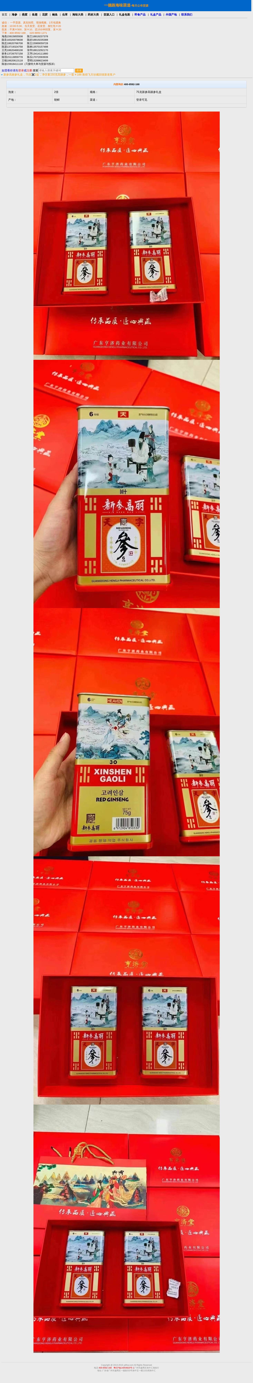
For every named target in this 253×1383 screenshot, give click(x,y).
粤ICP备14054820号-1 (123, 1368)
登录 (21, 70)
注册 (29, 70)
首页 (4, 14)
